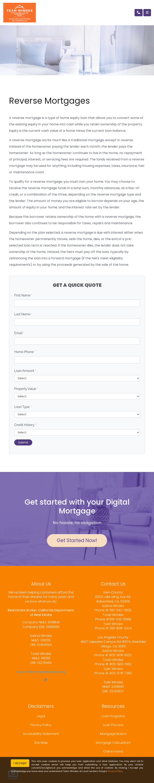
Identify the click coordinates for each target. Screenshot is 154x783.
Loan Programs (113, 716)
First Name (23, 295)
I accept (20, 763)
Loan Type (22, 407)
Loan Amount (25, 371)
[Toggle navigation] (147, 12)
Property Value (26, 389)
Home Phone (24, 352)
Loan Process (113, 725)
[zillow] (45, 680)
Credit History (25, 425)
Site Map (41, 742)
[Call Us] (139, 12)
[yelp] (40, 680)
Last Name (23, 314)
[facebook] (36, 680)
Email (19, 333)
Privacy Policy (41, 725)
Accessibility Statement (41, 733)
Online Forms (113, 751)
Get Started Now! (77, 540)
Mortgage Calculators (113, 742)
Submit (23, 442)
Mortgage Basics (113, 733)
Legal (41, 716)
